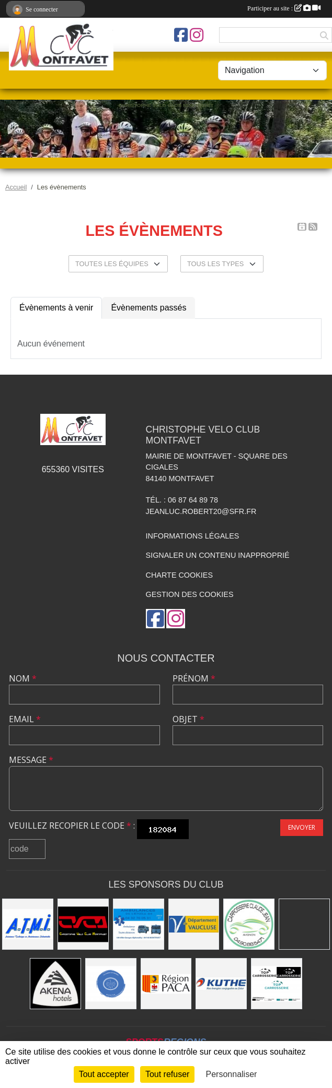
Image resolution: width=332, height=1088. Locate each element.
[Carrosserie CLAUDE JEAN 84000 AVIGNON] (248, 924)
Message (31, 760)
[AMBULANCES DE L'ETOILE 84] (138, 924)
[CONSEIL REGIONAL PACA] (166, 983)
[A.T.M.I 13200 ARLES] (27, 924)
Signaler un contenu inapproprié (218, 555)
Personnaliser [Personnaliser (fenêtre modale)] (231, 1074)
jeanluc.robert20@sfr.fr (201, 511)
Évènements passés (148, 307)
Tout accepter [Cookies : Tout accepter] (104, 1074)
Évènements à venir (56, 307)
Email (25, 719)
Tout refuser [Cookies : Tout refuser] (167, 1074)
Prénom (194, 678)
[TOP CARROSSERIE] (276, 983)
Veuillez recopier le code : (72, 825)
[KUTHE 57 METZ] (221, 983)
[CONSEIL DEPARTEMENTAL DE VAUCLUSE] (194, 924)
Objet (188, 719)
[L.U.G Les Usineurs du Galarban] (110, 983)
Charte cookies (179, 575)
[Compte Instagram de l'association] (196, 35)
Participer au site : (283, 8)
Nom (23, 678)
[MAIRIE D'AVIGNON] (304, 924)
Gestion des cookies (190, 594)
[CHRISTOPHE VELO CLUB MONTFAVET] (83, 924)
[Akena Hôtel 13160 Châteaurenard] (55, 983)
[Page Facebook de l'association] (181, 35)
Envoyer (301, 827)
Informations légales (192, 536)
